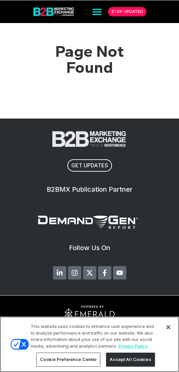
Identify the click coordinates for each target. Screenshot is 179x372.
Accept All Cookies (130, 359)
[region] (89, 344)
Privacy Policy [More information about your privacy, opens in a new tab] (133, 346)
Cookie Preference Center (68, 359)
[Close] (168, 327)
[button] (97, 11)
